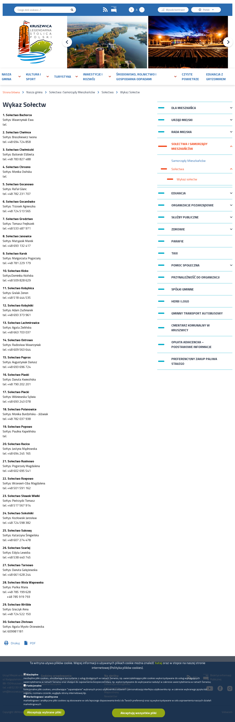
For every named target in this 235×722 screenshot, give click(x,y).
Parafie (177, 241)
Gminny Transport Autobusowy (197, 313)
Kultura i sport (33, 76)
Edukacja (178, 195)
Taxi (174, 253)
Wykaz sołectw (187, 179)
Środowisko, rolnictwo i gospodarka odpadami (136, 76)
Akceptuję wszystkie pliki (139, 715)
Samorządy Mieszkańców (188, 160)
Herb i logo (180, 301)
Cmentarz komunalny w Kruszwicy (190, 327)
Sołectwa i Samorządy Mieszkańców (189, 146)
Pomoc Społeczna (185, 267)
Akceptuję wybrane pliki (44, 714)
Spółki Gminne (182, 289)
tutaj (158, 665)
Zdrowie (178, 231)
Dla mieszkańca (183, 109)
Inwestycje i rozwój (92, 76)
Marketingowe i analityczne (42, 699)
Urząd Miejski (182, 121)
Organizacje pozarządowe (192, 207)
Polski (209, 10)
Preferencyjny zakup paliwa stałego (194, 361)
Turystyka (62, 76)
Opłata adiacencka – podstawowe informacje (191, 344)
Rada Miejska (181, 133)
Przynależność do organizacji (195, 277)
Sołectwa (177, 170)
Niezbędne (32, 676)
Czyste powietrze (190, 76)
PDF (33, 643)
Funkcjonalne (34, 687)
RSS (105, 10)
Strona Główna (11, 92)
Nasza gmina (6, 76)
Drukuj (15, 643)
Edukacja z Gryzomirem (216, 76)
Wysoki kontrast (175, 10)
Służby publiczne (185, 219)
